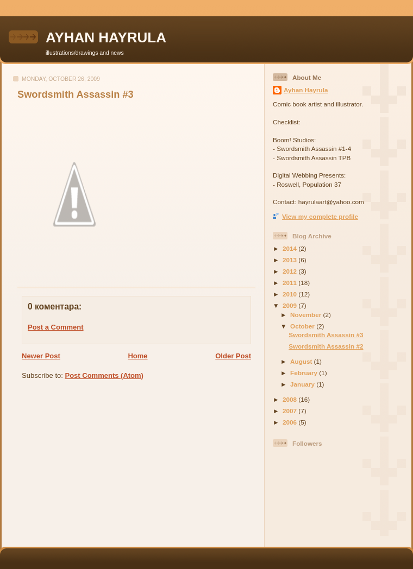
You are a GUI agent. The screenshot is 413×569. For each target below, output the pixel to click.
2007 (290, 410)
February (304, 372)
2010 (290, 294)
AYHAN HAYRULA (106, 37)
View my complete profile (320, 216)
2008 (290, 399)
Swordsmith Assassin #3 (75, 94)
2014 (290, 248)
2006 (290, 422)
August (302, 361)
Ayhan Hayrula (306, 89)
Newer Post (41, 356)
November (306, 314)
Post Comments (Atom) (104, 375)
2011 (290, 282)
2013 (290, 259)
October (303, 326)
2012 (290, 271)
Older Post (233, 356)
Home (137, 356)
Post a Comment (56, 327)
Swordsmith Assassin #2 (326, 346)
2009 (290, 305)
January (303, 384)
